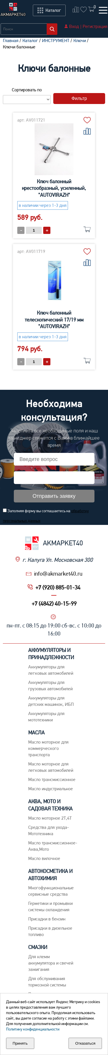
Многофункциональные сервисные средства (51, 891)
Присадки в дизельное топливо (50, 931)
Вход (74, 26)
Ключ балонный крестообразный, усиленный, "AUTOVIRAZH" (54, 188)
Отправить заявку (54, 496)
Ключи (79, 40)
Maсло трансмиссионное (51, 779)
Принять (20, 1043)
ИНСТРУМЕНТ (55, 40)
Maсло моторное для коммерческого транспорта (48, 748)
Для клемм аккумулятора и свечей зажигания (50, 963)
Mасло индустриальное (50, 788)
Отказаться (85, 1043)
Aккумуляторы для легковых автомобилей (50, 670)
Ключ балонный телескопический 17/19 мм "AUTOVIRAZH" (54, 319)
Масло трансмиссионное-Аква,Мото (52, 846)
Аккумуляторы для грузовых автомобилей (50, 685)
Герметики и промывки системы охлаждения (50, 906)
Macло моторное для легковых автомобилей (50, 767)
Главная (10, 40)
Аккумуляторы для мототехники (46, 717)
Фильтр (79, 98)
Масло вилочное (44, 858)
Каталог (30, 40)
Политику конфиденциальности (32, 1029)
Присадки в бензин (46, 919)
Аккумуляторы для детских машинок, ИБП (51, 701)
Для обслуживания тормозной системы (47, 982)
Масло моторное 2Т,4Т (50, 818)
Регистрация (95, 26)
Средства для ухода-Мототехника (48, 830)
